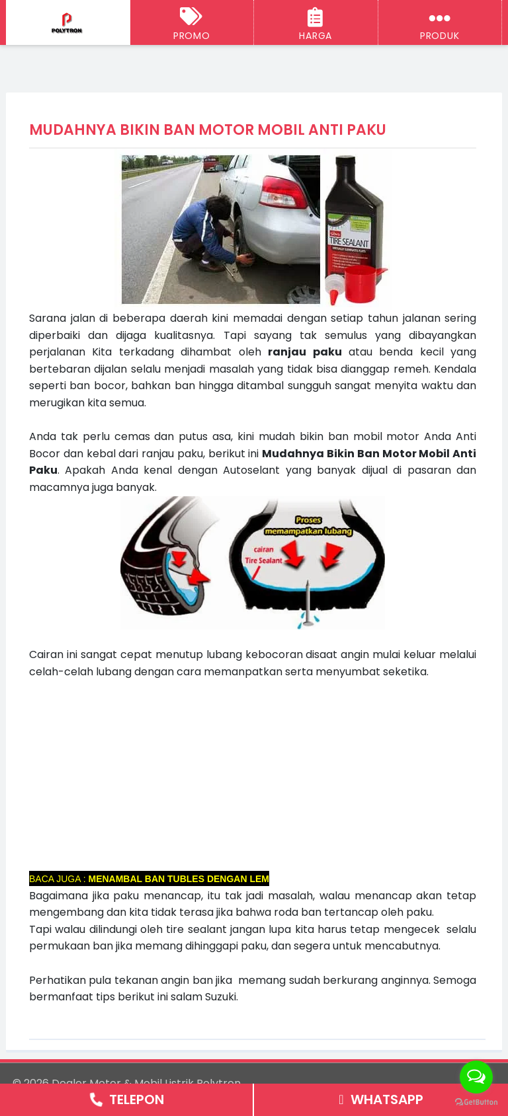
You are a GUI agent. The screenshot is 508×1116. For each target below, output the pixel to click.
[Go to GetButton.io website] (476, 1102)
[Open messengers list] (476, 1077)
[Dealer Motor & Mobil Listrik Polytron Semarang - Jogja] (67, 23)
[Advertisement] (253, 772)
